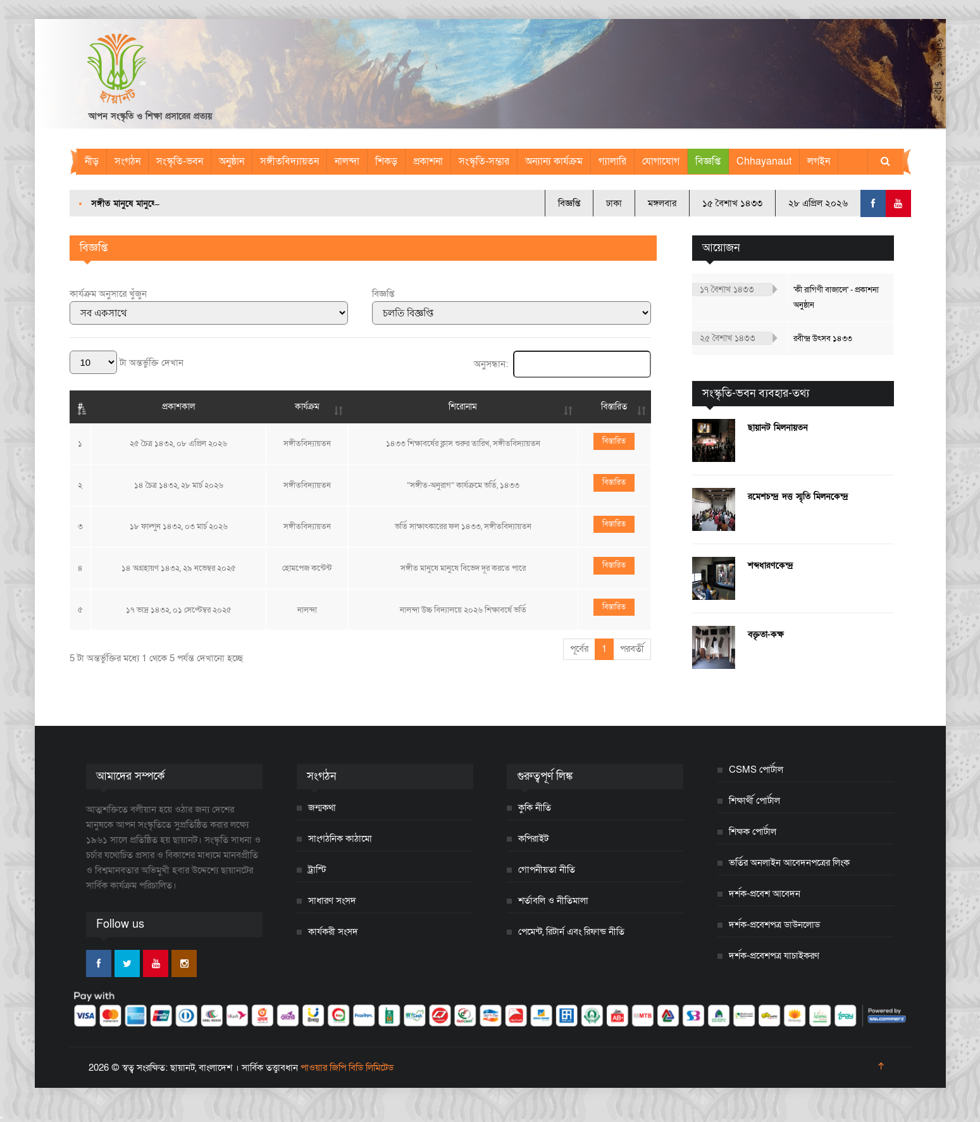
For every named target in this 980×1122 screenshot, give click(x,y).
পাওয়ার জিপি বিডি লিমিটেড (347, 1067)
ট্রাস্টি (317, 869)
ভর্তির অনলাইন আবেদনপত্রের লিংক (789, 862)
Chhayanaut (763, 161)
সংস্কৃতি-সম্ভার (484, 161)
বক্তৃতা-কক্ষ (766, 634)
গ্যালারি (612, 161)
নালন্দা (347, 161)
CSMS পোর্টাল (756, 769)
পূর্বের (579, 648)
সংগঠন (127, 161)
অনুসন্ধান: (562, 364)
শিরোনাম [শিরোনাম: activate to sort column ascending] (463, 407)
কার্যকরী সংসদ (333, 931)
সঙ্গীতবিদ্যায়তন (289, 161)
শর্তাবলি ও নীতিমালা (553, 900)
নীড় (92, 161)
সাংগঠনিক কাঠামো (340, 838)
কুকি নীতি (534, 807)
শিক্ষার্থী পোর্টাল (754, 800)
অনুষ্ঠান (231, 161)
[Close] (1, 1117)
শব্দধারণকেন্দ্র (770, 565)
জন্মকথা (322, 807)
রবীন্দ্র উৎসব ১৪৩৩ (822, 338)
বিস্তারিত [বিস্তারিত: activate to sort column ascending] (614, 407)
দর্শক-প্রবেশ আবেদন (764, 893)
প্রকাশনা (428, 161)
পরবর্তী (632, 648)
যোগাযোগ (660, 161)
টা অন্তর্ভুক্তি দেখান (126, 362)
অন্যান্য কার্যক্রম (554, 161)
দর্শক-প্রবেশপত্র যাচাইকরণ (774, 955)
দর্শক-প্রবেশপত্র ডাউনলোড (774, 924)
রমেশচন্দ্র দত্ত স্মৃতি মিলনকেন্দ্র (798, 496)
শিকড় (386, 161)
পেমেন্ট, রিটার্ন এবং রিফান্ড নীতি (571, 931)
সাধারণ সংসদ (332, 900)
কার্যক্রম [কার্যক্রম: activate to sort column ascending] (307, 407)
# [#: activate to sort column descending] (80, 407)
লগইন (818, 161)
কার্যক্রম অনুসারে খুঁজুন (108, 293)
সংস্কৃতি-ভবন (179, 161)
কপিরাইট (533, 838)
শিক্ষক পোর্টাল (752, 831)
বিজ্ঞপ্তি (708, 161)
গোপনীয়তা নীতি (546, 869)
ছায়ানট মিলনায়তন (778, 427)
